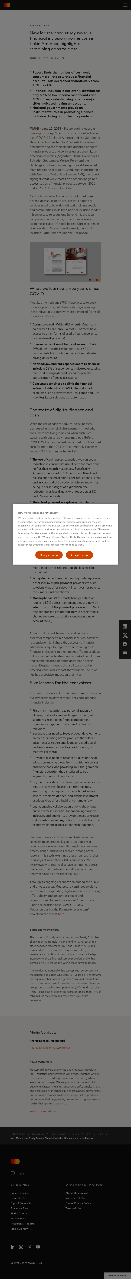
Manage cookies (49, 555)
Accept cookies (79, 555)
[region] (65, 534)
